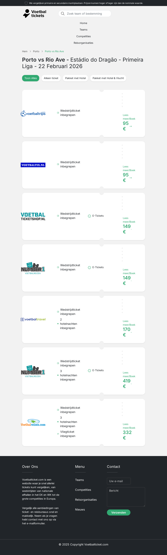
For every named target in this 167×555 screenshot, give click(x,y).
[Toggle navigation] (143, 13)
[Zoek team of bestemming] (88, 13)
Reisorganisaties (83, 42)
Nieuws (80, 509)
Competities (83, 36)
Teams (83, 29)
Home (83, 23)
